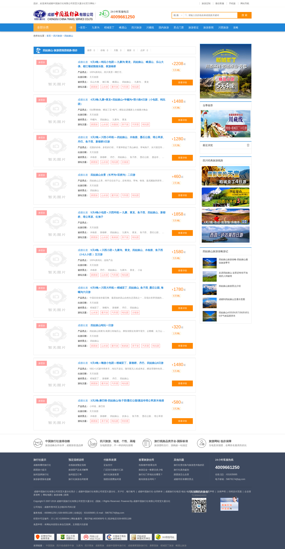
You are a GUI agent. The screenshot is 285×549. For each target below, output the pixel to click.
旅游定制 (206, 3)
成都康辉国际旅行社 (138, 545)
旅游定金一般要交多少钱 (151, 469)
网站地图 (47, 495)
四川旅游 (57, 36)
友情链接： (38, 545)
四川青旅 (89, 545)
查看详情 (182, 82)
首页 (49, 36)
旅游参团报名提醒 (42, 479)
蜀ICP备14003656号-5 (95, 518)
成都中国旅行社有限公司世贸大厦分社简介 (54, 491)
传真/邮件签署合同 (148, 465)
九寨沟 (79, 545)
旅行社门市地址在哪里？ (151, 474)
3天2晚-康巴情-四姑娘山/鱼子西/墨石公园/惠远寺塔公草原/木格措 (127, 400)
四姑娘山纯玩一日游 (102, 325)
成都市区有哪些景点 (183, 479)
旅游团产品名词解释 (78, 469)
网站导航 (244, 3)
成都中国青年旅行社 (116, 545)
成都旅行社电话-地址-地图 (178, 491)
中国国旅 (50, 545)
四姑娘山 (68, 36)
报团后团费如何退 (112, 479)
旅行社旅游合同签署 (78, 479)
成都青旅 (99, 545)
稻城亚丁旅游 (167, 545)
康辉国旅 (154, 545)
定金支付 (108, 465)
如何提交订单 (75, 474)
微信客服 (219, 3)
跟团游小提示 (40, 469)
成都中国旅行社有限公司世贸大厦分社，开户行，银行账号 (106, 491)
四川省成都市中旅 (65, 545)
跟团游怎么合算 (181, 474)
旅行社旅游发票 (111, 474)
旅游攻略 (58, 495)
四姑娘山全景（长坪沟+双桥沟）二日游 (113, 174)
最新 (131, 50)
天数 (118, 50)
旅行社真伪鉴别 (181, 469)
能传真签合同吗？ (147, 479)
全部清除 (248, 145)
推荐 (91, 50)
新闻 (66, 495)
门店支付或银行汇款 (113, 469)
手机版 (232, 3)
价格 (104, 50)
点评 (144, 50)
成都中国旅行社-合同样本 (150, 491)
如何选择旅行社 (41, 474)
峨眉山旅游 (181, 545)
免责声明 (209, 491)
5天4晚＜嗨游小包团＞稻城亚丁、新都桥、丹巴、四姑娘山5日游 (127, 362)
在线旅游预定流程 (77, 465)
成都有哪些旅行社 (42, 465)
